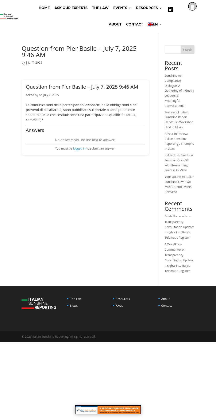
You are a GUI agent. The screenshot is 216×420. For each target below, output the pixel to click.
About (115, 24)
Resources (123, 299)
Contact (134, 24)
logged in (79, 148)
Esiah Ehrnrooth (176, 216)
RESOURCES (147, 8)
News (74, 306)
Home (44, 8)
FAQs (119, 306)
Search (187, 50)
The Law (100, 8)
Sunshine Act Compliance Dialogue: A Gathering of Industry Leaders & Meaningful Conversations (179, 91)
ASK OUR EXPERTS (71, 8)
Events (120, 8)
